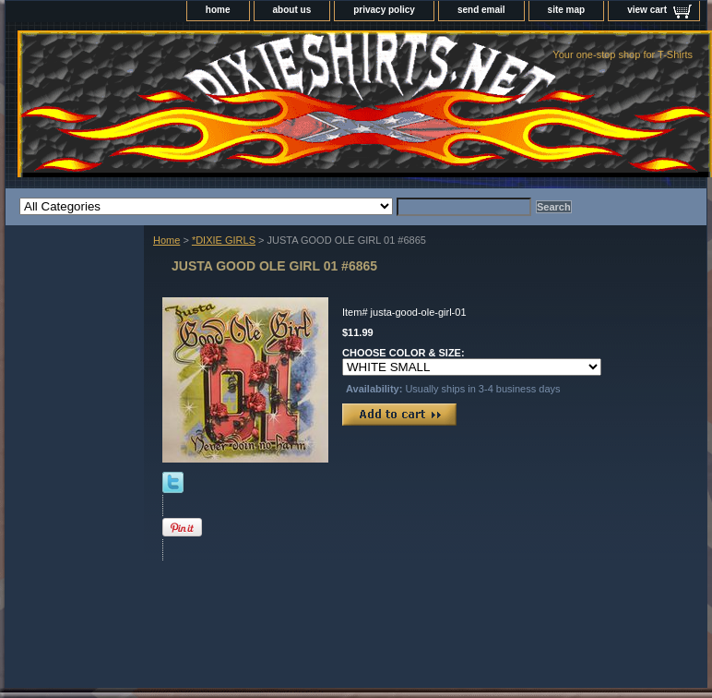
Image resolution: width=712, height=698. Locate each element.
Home (166, 240)
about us (292, 10)
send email (481, 10)
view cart (647, 10)
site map (567, 10)
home (218, 10)
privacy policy (384, 10)
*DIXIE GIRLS (223, 240)
